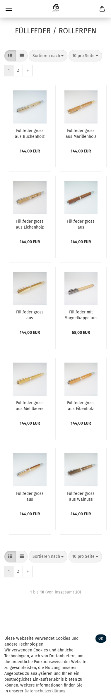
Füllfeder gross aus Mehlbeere (30, 405)
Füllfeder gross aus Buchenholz (30, 133)
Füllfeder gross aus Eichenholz (30, 224)
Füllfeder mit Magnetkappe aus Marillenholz (81, 315)
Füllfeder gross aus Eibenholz (81, 405)
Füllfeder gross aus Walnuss (81, 496)
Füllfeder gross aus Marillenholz (81, 133)
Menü (9, 8)
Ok (100, 638)
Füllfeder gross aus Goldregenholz (30, 315)
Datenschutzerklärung (45, 691)
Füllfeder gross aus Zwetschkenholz (81, 224)
